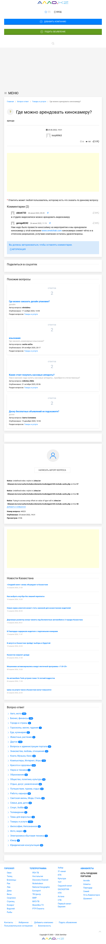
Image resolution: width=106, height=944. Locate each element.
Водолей (11, 909)
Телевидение (15, 812)
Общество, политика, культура (24, 779)
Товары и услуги (31, 314)
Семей (86, 891)
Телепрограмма (38, 868)
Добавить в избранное (16, 507)
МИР (34, 898)
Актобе (86, 880)
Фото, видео (15, 831)
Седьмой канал (65, 886)
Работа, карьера (17, 793)
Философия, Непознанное (22, 826)
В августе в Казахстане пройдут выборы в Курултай (28, 643)
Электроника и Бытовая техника (25, 835)
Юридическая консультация (23, 845)
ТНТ (60, 882)
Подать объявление (53, 31)
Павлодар (87, 888)
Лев (8, 887)
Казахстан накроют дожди (18, 655)
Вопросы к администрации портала (27, 746)
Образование (15, 774)
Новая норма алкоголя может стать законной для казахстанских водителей (39, 608)
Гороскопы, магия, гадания (22, 727)
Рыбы (9, 912)
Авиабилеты (87, 868)
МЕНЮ (11, 93)
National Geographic (41, 887)
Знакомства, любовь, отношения (25, 751)
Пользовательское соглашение (18, 926)
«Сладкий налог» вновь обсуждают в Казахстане (27, 585)
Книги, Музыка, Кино (19, 756)
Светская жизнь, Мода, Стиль (24, 798)
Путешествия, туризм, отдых (23, 788)
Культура (62, 878)
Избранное (24, 922)
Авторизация (17, 249)
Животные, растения (19, 737)
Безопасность (44, 926)
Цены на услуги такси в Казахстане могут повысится (29, 690)
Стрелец (10, 901)
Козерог (10, 905)
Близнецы (11, 880)
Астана (61, 896)
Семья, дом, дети (17, 803)
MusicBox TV (38, 905)
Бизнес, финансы (17, 718)
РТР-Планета (38, 909)
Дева (9, 891)
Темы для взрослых (19, 817)
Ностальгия (37, 876)
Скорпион (11, 898)
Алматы (87, 884)
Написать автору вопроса (52, 470)
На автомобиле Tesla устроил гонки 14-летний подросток (31, 678)
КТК (59, 875)
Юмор (11, 840)
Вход (57, 12)
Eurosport (36, 891)
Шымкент (87, 898)
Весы (9, 894)
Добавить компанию (53, 21)
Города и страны (17, 723)
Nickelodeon (37, 883)
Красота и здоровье (19, 765)
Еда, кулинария (16, 732)
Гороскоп (9, 868)
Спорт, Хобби (15, 807)
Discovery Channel (40, 880)
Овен (9, 873)
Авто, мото (14, 713)
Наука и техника (17, 770)
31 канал (62, 871)
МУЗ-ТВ (35, 901)
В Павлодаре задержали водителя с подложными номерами (32, 631)
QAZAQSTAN (63, 889)
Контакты (8, 922)
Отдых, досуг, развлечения (22, 784)
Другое (12, 741)
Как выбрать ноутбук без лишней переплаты (26, 596)
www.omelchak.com (52, 230)
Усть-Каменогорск (91, 895)
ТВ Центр (36, 894)
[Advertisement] (53, 68)
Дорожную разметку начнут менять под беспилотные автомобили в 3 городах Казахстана (45, 620)
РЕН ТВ (35, 873)
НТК (60, 893)
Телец (9, 876)
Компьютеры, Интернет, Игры (24, 760)
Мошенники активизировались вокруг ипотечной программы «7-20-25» (37, 666)
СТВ (59, 900)
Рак (8, 883)
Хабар (60, 868)
